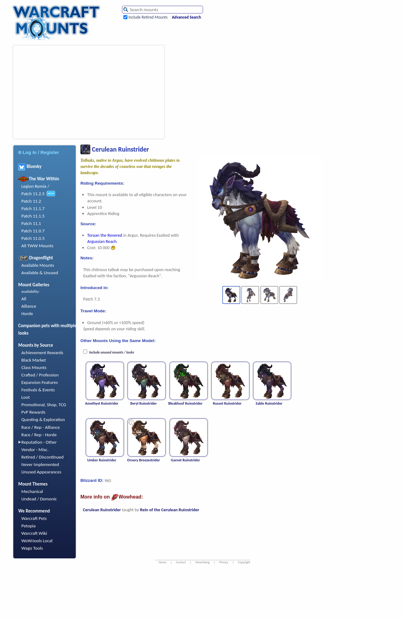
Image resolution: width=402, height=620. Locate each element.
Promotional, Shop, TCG (43, 404)
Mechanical (32, 491)
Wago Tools (32, 548)
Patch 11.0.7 (33, 231)
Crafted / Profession (40, 375)
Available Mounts (37, 265)
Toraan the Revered (104, 235)
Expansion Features (39, 382)
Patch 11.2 (31, 201)
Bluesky (29, 166)
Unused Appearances (41, 472)
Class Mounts (33, 367)
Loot (25, 397)
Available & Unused (39, 272)
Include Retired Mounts (148, 17)
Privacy (223, 562)
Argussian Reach (102, 241)
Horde (27, 313)
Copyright (244, 562)
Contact (181, 562)
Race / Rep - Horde (39, 435)
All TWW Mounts (37, 245)
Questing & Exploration (43, 419)
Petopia (28, 526)
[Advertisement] (78, 92)
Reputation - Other (39, 442)
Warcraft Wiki (34, 533)
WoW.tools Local (37, 540)
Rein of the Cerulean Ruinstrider (169, 509)
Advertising (202, 562)
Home (162, 562)
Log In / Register (38, 152)
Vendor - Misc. (35, 449)
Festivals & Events (38, 390)
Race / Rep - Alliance (40, 427)
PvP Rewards (33, 412)
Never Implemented (40, 464)
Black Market (33, 360)
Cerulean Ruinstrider (102, 509)
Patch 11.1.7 (33, 208)
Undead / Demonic (39, 499)
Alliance (28, 306)
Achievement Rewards (42, 352)
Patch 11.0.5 (33, 238)
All (23, 298)
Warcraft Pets (34, 518)
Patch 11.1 (31, 223)
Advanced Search (186, 17)
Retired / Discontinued (42, 457)
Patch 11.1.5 (33, 216)
